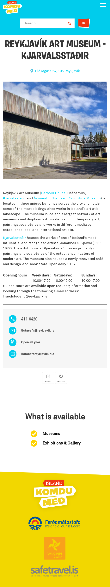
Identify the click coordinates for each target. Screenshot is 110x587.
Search (30, 23)
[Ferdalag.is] (12, 7)
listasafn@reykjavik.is (37, 330)
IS (83, 23)
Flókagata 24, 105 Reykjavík (57, 71)
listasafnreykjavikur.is (37, 354)
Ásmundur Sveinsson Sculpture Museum (67, 198)
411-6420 (29, 319)
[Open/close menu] (103, 5)
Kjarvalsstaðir (14, 198)
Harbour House (53, 193)
